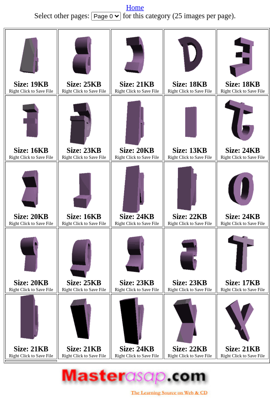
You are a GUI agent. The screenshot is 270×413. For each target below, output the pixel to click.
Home (135, 7)
